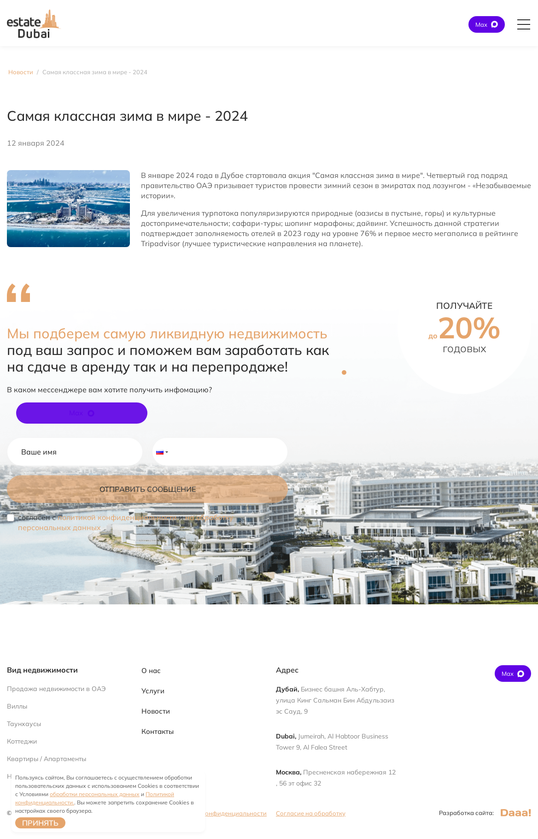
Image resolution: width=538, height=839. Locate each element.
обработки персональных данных (95, 794)
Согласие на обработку (310, 813)
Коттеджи (22, 741)
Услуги (152, 690)
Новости (155, 711)
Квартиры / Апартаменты (46, 759)
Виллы (17, 706)
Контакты (157, 731)
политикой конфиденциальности (117, 517)
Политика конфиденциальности (219, 813)
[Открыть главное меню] (523, 24)
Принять (40, 822)
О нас (151, 670)
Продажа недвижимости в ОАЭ (56, 689)
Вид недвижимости (42, 669)
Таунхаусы (24, 724)
